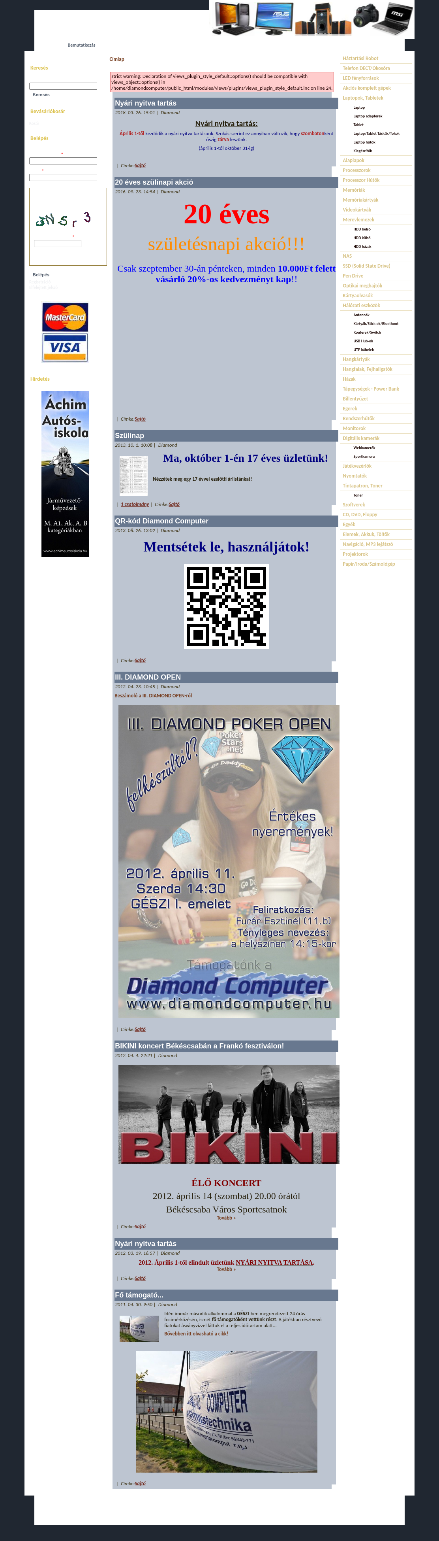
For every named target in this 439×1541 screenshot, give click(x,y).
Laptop (359, 107)
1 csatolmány (135, 504)
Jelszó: (36, 171)
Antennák (362, 314)
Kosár (34, 123)
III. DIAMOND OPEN (148, 677)
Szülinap (129, 436)
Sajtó (140, 165)
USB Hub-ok (363, 341)
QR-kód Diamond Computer (161, 521)
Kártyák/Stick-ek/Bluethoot (376, 323)
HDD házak (362, 246)
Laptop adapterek (368, 116)
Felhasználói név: (46, 154)
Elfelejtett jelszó (43, 287)
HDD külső (362, 237)
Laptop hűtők (364, 142)
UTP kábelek (364, 349)
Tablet (359, 124)
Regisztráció (40, 282)
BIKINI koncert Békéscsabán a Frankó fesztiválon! (199, 1046)
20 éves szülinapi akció (154, 182)
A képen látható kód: (54, 237)
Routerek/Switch (367, 332)
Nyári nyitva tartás (145, 103)
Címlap (116, 59)
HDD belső (362, 229)
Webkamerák (364, 447)
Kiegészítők (363, 150)
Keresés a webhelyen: (48, 80)
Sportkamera (364, 456)
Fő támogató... (139, 1295)
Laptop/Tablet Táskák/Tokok (377, 133)
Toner (358, 495)
